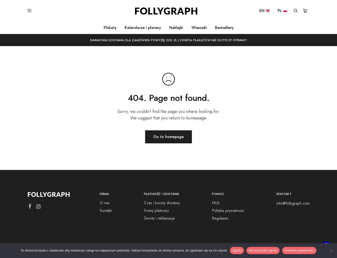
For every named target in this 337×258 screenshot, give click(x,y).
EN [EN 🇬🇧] (264, 11)
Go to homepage (168, 136)
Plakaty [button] (110, 27)
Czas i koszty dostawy (162, 203)
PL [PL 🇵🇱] (282, 11)
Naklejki (176, 27)
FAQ (215, 203)
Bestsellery (224, 27)
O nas (105, 203)
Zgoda (237, 250)
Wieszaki (199, 27)
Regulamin (220, 218)
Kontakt (106, 210)
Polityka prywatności (228, 210)
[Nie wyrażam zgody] (331, 250)
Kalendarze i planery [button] (143, 27)
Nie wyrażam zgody (263, 250)
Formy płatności (156, 210)
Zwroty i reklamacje (159, 218)
